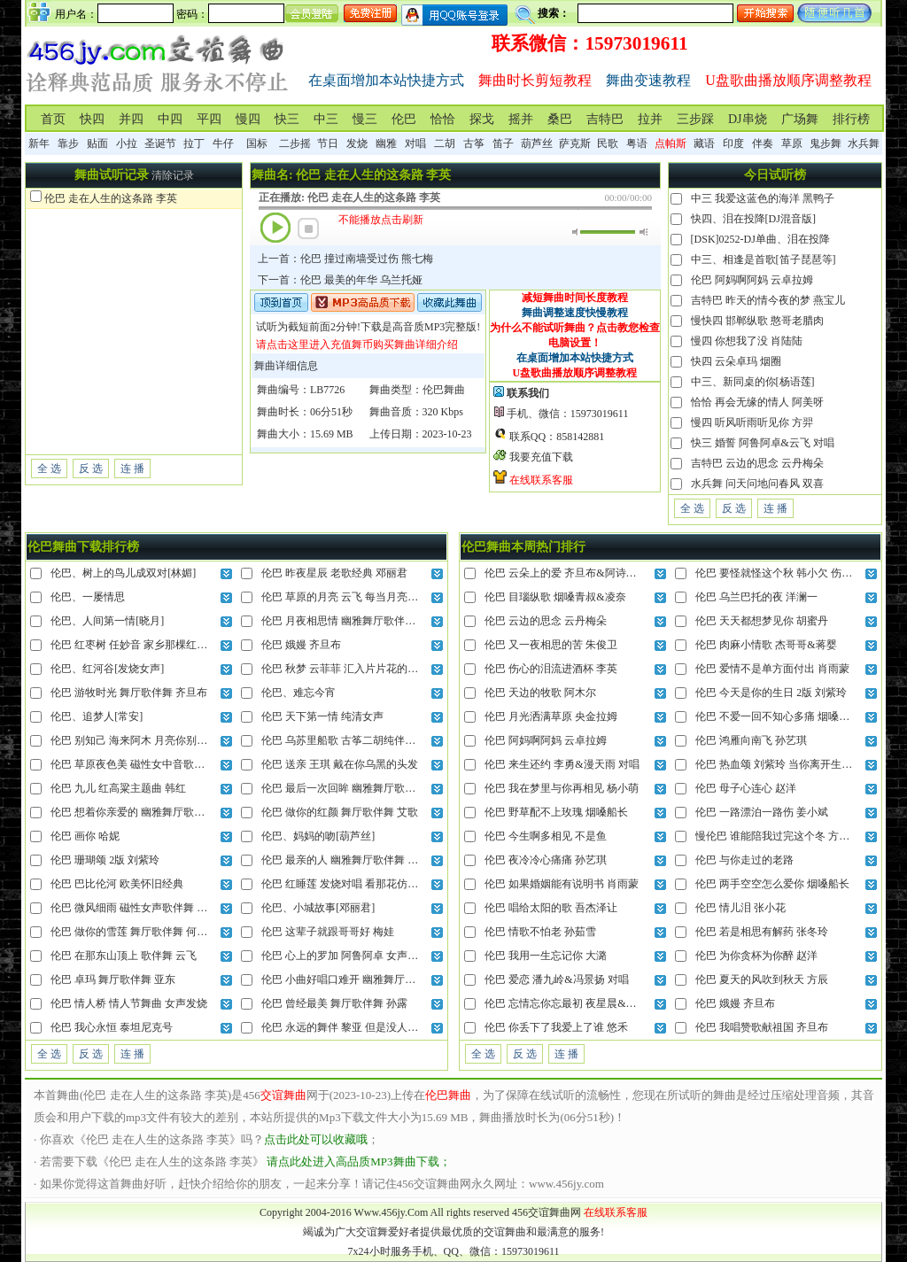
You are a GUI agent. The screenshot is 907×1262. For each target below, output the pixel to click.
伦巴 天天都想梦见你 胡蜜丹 (761, 621)
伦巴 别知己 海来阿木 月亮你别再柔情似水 (150, 740)
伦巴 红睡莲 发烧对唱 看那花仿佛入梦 (350, 884)
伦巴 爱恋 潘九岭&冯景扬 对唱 (556, 979)
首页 (53, 119)
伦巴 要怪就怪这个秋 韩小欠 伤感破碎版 (789, 573)
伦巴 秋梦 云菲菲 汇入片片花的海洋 (345, 668)
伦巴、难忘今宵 (298, 692)
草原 (791, 143)
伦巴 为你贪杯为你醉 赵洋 (756, 955)
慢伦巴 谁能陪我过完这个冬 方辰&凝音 (787, 836)
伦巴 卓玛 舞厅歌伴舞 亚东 (112, 979)
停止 (308, 228)
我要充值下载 (541, 457)
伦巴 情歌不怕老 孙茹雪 (540, 931)
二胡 (444, 143)
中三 (326, 119)
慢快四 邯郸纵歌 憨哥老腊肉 (757, 320)
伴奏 (762, 143)
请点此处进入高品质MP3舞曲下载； (358, 1161)
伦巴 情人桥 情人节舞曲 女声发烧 (128, 1003)
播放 (275, 228)
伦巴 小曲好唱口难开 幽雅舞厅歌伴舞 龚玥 (361, 979)
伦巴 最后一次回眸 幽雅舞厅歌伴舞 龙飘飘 (361, 788)
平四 (209, 119)
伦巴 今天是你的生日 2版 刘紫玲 (771, 692)
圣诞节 (160, 143)
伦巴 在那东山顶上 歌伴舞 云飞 (123, 955)
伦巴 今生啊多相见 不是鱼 (546, 836)
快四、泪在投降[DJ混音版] (753, 219)
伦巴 (403, 119)
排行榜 (851, 119)
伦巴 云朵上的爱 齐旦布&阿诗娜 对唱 (572, 573)
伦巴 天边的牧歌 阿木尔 (540, 692)
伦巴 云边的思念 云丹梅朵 (546, 621)
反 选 (91, 468)
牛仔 (223, 143)
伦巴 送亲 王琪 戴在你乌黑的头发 (339, 764)
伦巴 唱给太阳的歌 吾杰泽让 (551, 908)
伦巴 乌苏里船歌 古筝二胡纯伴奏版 (343, 740)
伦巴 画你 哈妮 (85, 836)
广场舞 (799, 119)
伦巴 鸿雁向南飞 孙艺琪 (751, 740)
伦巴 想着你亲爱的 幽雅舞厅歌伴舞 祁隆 (144, 812)
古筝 (474, 143)
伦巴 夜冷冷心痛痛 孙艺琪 (546, 860)
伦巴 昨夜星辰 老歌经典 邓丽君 (334, 573)
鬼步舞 (825, 143)
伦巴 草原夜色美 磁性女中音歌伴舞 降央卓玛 (155, 764)
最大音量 (643, 232)
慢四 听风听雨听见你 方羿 (752, 422)
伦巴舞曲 (443, 389)
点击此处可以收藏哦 (316, 1139)
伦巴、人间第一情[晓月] (107, 621)
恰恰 (442, 119)
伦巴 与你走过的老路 (744, 860)
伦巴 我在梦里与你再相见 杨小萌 (562, 788)
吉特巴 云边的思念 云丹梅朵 (757, 463)
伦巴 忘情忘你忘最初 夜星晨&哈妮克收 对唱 (588, 1003)
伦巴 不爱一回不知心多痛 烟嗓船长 (777, 716)
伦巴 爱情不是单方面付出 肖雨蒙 (772, 668)
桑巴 (559, 119)
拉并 (650, 119)
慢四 (248, 119)
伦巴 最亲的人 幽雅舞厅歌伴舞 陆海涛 (350, 860)
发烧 (357, 143)
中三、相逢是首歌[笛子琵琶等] (763, 259)
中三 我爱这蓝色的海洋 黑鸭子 (762, 198)
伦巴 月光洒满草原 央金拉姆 (551, 716)
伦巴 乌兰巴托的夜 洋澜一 (756, 597)
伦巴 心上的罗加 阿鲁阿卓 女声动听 (345, 955)
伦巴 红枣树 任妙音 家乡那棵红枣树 (134, 645)
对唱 (415, 143)
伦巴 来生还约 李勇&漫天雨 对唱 (562, 764)
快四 (92, 119)
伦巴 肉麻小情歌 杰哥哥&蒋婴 (765, 645)
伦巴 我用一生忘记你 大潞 (546, 955)
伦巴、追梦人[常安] (96, 716)
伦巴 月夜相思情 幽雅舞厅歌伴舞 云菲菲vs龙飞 (371, 621)
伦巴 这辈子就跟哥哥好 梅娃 (327, 931)
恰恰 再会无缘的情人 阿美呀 (757, 402)
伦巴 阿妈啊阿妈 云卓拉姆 (752, 280)
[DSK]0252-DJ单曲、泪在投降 (760, 239)
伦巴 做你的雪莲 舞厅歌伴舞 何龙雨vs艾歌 (149, 931)
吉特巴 (605, 119)
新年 (39, 143)
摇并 (520, 119)
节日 (327, 143)
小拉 (126, 143)
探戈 (481, 119)
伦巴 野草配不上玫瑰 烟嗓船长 (556, 812)
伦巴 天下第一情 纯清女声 (322, 716)
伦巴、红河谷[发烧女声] (107, 668)
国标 (256, 143)
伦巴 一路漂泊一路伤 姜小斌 (761, 812)
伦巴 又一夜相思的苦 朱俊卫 (551, 645)
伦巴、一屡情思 (87, 597)
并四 (131, 119)
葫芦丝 (537, 143)
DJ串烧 (747, 119)
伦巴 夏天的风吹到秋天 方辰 (761, 979)
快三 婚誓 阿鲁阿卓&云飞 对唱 (762, 443)
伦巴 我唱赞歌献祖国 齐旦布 (761, 1027)
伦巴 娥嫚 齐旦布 (301, 645)
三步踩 (695, 119)
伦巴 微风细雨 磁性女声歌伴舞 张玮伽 (139, 908)
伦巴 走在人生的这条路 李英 (110, 198)
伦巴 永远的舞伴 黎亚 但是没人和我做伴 (355, 1027)
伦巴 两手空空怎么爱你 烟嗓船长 (772, 884)
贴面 (97, 143)
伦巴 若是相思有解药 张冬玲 (761, 931)
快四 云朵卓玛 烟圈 (736, 361)
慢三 (365, 119)
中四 (170, 119)
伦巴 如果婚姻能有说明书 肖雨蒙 (562, 884)
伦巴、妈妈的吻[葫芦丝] (318, 836)
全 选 (49, 468)
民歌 (607, 143)
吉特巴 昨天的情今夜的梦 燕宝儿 (768, 300)
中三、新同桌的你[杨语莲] (753, 382)
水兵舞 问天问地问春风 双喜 (757, 483)
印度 (733, 143)
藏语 (704, 143)
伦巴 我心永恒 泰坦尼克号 (111, 1027)
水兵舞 (864, 143)
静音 (576, 232)
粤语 (636, 143)
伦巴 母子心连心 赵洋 (745, 788)
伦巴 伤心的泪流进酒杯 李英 (551, 668)
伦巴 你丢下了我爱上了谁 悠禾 (556, 1027)
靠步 (68, 143)
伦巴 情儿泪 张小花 (740, 908)
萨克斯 (575, 143)
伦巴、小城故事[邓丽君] (318, 908)
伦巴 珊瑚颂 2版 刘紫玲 (104, 860)
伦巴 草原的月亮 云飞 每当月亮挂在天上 (355, 597)
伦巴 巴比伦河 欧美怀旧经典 (116, 884)
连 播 (132, 468)
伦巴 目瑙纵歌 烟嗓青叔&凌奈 (555, 597)
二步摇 (295, 143)
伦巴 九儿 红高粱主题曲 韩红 (118, 788)
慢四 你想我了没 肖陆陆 (746, 341)
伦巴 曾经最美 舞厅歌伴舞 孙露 (334, 1003)
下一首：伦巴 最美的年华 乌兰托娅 (340, 280)
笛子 (503, 143)
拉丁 (194, 143)
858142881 (580, 436)
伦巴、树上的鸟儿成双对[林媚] (123, 573)
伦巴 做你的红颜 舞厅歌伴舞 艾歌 (339, 812)
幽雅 (386, 143)
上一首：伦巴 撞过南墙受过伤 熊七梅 (345, 258)
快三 (287, 119)
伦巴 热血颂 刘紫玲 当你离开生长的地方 (789, 764)
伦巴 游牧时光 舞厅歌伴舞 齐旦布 (128, 692)
